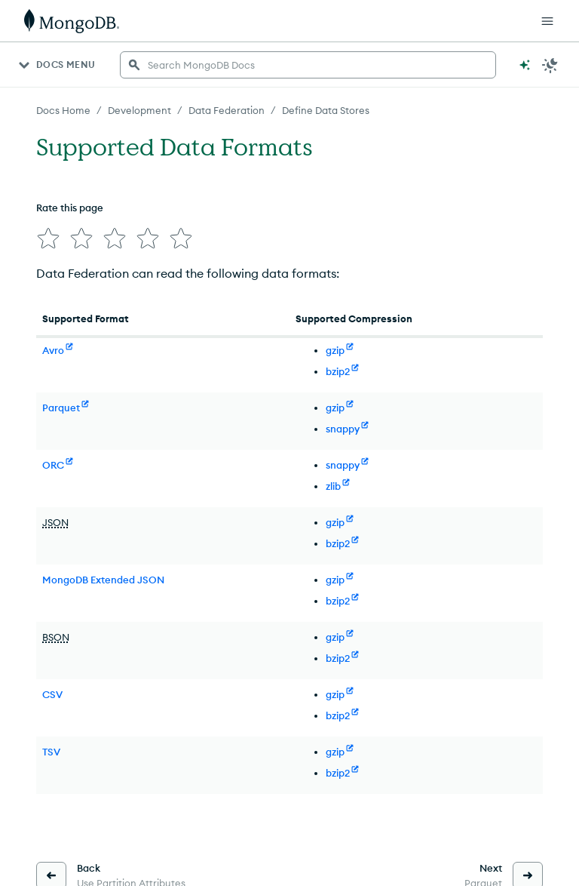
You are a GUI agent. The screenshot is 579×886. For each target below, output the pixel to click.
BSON (55, 637)
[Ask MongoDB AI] (524, 64)
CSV (52, 694)
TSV (51, 752)
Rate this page (69, 208)
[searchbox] (308, 64)
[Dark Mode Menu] (550, 64)
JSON (55, 522)
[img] (48, 238)
